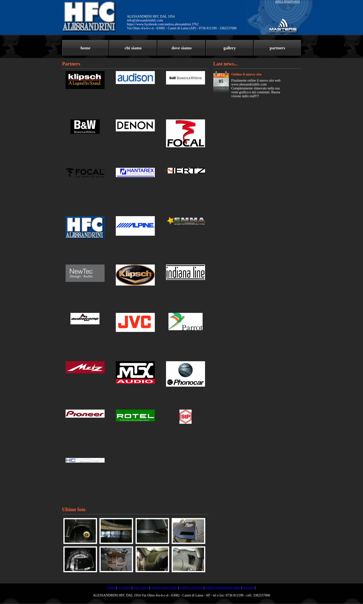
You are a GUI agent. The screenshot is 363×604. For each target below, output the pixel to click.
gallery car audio (191, 587)
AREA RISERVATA (287, 1)
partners (277, 48)
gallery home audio (164, 587)
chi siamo (133, 48)
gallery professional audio (222, 587)
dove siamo (182, 48)
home (85, 48)
